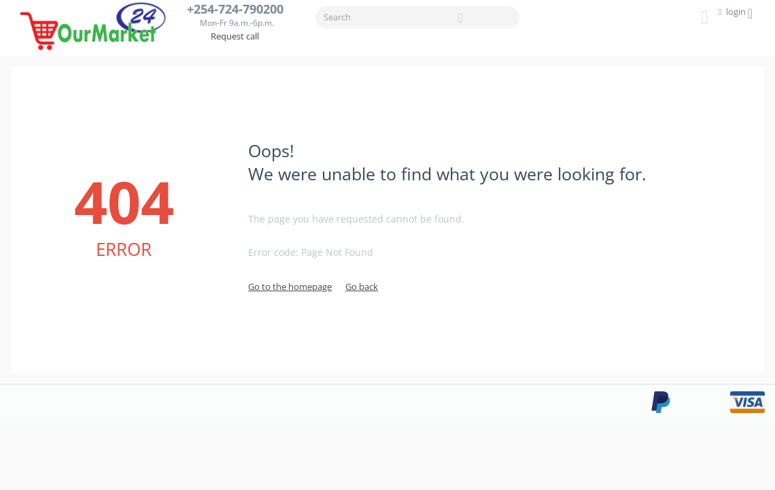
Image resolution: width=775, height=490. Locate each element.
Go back (361, 286)
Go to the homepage (290, 286)
